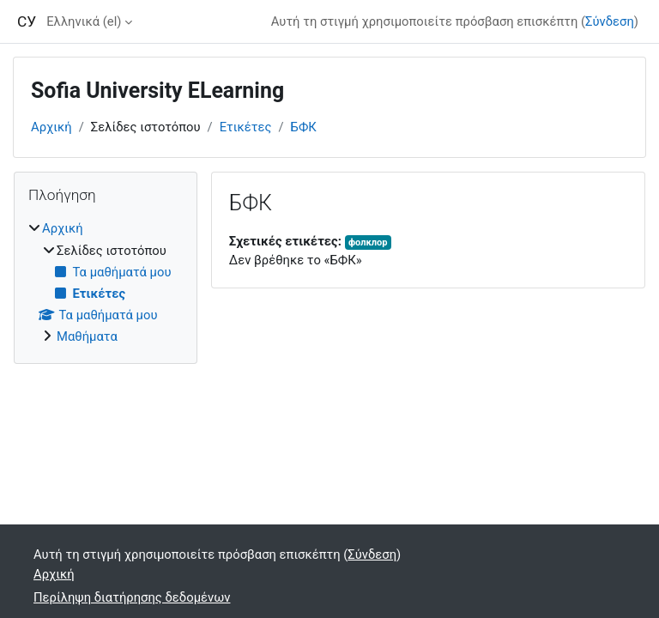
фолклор (368, 242)
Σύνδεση (609, 21)
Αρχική (51, 127)
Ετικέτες (246, 127)
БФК (304, 127)
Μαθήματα (87, 336)
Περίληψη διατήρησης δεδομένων (131, 597)
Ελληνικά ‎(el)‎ (83, 21)
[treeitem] (105, 282)
